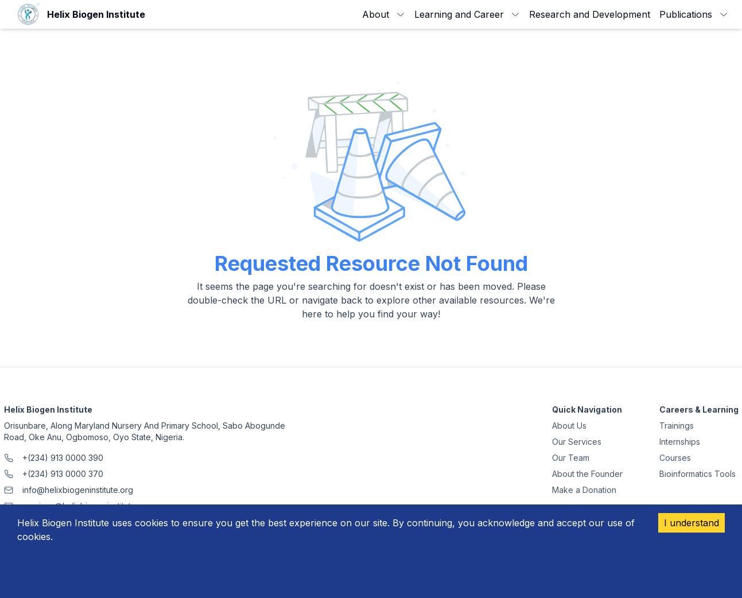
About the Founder (587, 474)
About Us (569, 425)
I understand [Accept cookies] (691, 523)
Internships (679, 441)
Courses (675, 458)
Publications (693, 14)
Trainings (676, 425)
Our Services (576, 441)
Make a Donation (584, 490)
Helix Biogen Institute (48, 409)
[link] (79, 14)
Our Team (570, 458)
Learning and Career (467, 14)
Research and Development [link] (589, 14)
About (383, 14)
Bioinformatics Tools (697, 474)
